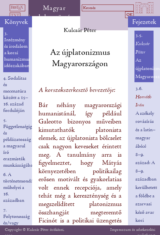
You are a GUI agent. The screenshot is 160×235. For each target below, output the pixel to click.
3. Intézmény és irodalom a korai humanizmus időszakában (17, 49)
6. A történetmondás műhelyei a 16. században (19, 187)
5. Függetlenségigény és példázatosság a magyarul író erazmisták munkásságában (21, 143)
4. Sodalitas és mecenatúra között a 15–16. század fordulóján (15, 94)
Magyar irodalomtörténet (54, 13)
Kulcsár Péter (80, 30)
